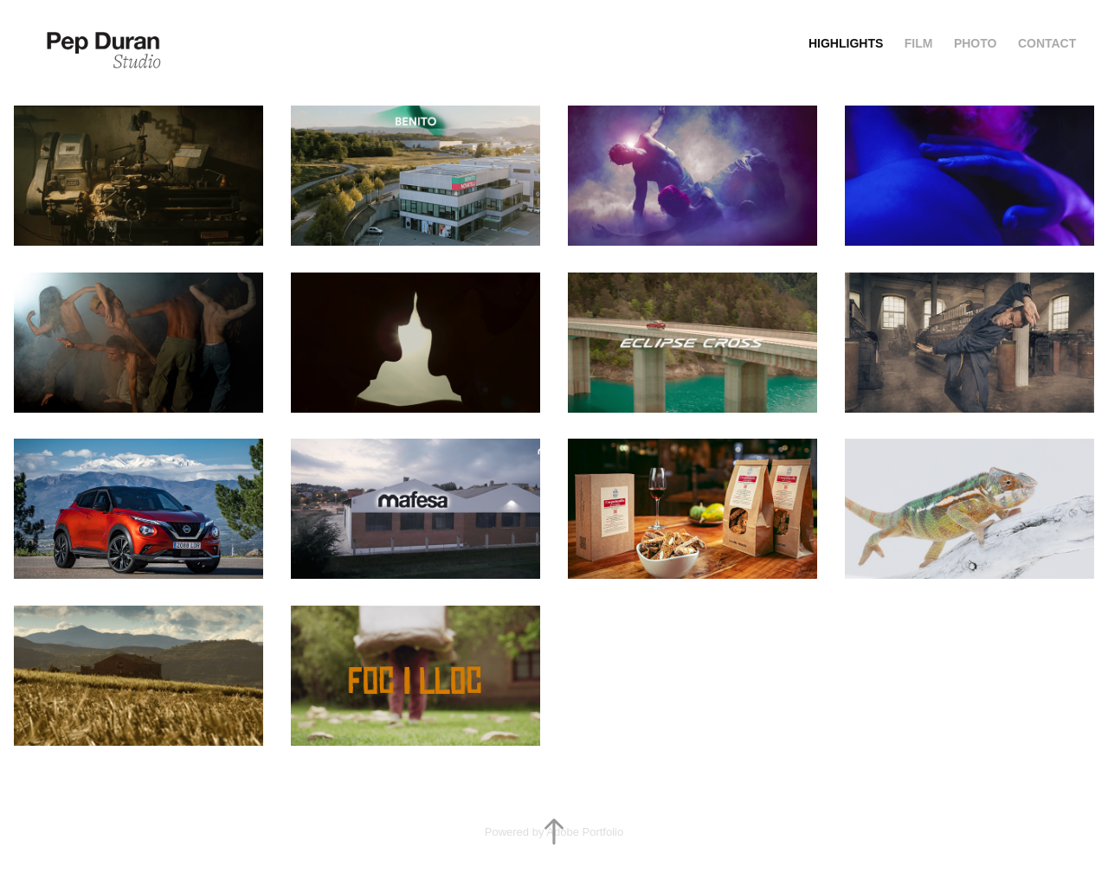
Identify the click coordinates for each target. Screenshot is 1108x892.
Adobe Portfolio (584, 831)
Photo (975, 43)
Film (919, 43)
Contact (1047, 43)
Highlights (845, 43)
